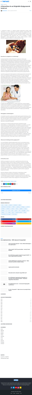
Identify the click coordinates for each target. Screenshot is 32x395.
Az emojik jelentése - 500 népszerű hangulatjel (13, 240)
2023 (16, 303)
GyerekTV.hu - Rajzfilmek (5, 356)
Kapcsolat (17, 393)
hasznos (12, 181)
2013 (16, 315)
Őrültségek (2, 342)
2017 (16, 309)
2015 (16, 312)
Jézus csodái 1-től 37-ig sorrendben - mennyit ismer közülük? (19, 250)
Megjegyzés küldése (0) (16, 190)
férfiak (9, 212)
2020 (16, 308)
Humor (2, 337)
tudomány (8, 208)
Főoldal (2, 4)
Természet (2, 343)
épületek (21, 208)
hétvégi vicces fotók (18, 212)
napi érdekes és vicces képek (6, 214)
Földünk (13, 206)
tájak (13, 212)
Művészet (2, 340)
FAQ (20, 393)
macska (25, 208)
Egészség (2, 330)
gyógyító (8, 181)
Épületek (2, 333)
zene (28, 210)
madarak (2, 212)
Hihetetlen (2, 336)
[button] (1, 1)
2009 (16, 321)
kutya (12, 210)
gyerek (16, 210)
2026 (16, 299)
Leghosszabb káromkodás (13, 267)
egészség (5, 4)
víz (6, 210)
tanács (15, 181)
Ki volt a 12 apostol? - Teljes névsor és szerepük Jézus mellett (19, 290)
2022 (16, 305)
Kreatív (2, 339)
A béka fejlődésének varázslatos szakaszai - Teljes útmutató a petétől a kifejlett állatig (18, 261)
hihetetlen (3, 208)
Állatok (2, 329)
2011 (16, 318)
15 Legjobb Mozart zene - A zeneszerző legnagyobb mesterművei (18, 284)
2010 (16, 320)
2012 (16, 317)
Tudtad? (20, 391)
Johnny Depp (14, 214)
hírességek (23, 210)
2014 (16, 314)
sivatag (25, 212)
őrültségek (23, 206)
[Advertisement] (16, 20)
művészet (27, 206)
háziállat (2, 210)
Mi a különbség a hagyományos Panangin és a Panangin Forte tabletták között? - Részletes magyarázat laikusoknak (17, 278)
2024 (16, 302)
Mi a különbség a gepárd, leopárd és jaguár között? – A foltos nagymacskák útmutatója (19, 256)
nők (9, 210)
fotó (19, 210)
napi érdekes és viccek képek (6, 206)
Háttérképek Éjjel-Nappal (5, 358)
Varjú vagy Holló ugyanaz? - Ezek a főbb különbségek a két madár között (19, 244)
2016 (16, 311)
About (14, 393)
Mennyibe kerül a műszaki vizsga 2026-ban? (17, 272)
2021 (16, 306)
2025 (16, 300)
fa (6, 212)
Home (11, 393)
